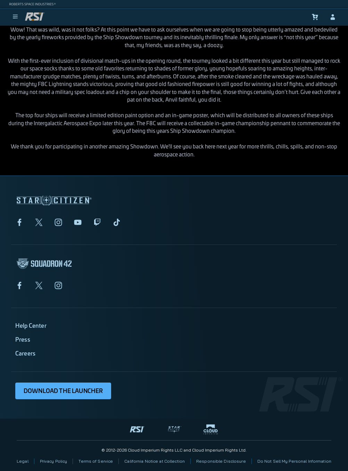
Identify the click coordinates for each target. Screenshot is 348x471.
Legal (22, 461)
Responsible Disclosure (221, 461)
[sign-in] (333, 17)
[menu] (15, 17)
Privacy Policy (53, 461)
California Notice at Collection (154, 461)
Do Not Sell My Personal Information (294, 461)
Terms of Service (95, 461)
